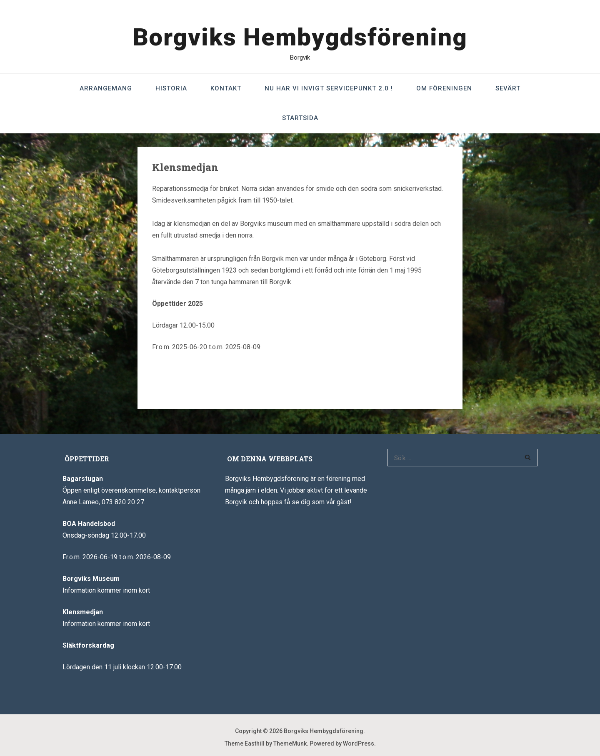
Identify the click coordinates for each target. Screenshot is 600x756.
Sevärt (507, 88)
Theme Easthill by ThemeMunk (266, 743)
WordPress (358, 743)
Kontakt (225, 88)
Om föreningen (444, 88)
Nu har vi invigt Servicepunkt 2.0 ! (329, 88)
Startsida (300, 118)
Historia (171, 88)
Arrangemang (106, 88)
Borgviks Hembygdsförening (300, 37)
